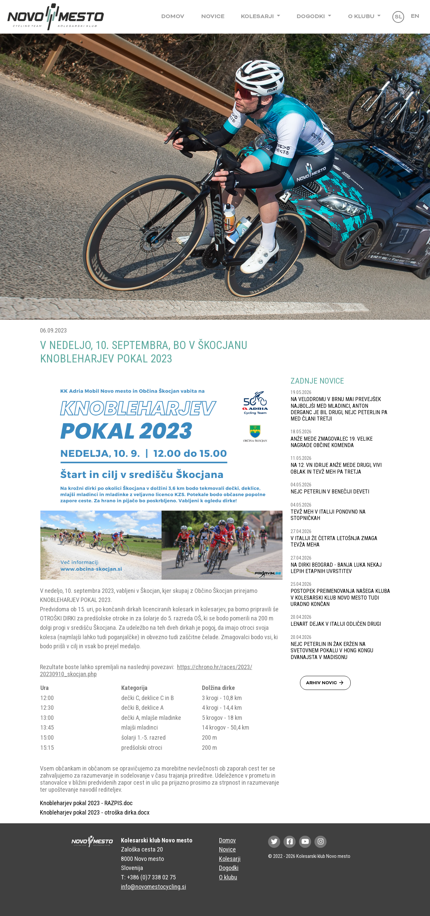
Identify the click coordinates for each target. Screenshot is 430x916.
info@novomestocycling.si (153, 886)
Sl (398, 17)
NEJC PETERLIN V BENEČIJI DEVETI (330, 491)
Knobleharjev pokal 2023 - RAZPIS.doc (86, 802)
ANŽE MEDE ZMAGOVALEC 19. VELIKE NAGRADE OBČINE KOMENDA (332, 442)
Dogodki (229, 867)
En (415, 16)
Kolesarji (230, 858)
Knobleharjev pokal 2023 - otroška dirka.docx (94, 812)
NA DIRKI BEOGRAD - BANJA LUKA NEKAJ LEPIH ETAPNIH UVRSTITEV (336, 568)
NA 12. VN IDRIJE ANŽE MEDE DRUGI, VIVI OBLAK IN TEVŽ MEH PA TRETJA (336, 468)
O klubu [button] (362, 16)
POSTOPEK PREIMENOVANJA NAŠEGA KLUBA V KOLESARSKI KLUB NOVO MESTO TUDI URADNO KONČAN (340, 597)
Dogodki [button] (311, 16)
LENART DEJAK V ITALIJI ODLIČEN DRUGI (336, 624)
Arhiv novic (325, 683)
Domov (172, 16)
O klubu (228, 877)
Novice (212, 16)
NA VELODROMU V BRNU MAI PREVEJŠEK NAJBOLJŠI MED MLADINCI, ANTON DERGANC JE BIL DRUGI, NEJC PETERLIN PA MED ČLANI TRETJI (339, 409)
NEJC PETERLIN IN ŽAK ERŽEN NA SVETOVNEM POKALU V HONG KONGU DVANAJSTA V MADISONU (332, 650)
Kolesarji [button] (258, 16)
